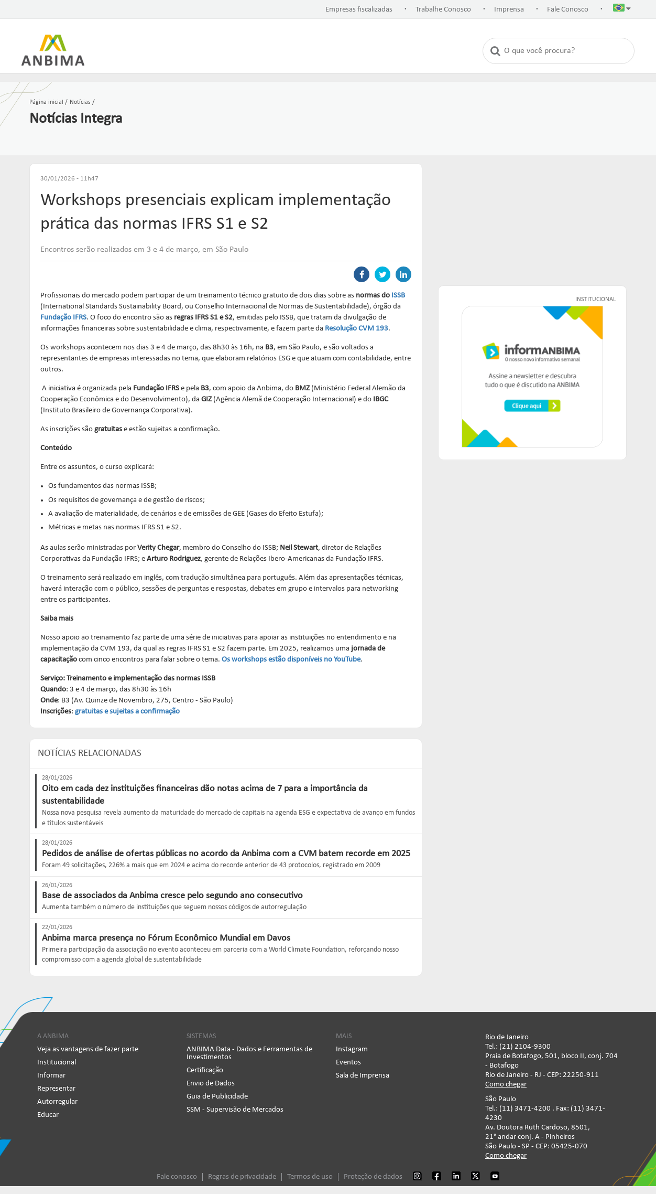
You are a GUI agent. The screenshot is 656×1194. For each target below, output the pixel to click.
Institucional (56, 1063)
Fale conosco (177, 1177)
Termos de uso (310, 1177)
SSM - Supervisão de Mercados (235, 1110)
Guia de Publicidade (217, 1097)
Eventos (348, 1063)
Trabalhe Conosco (443, 10)
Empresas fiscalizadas (358, 10)
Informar (51, 1076)
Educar (48, 1115)
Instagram (352, 1049)
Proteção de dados (373, 1177)
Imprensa (509, 10)
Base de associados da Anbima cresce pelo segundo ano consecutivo (172, 896)
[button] (622, 10)
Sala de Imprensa (362, 1076)
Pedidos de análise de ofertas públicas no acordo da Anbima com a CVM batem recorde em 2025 (226, 854)
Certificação (205, 1070)
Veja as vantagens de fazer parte (87, 1049)
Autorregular (57, 1102)
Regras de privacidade (242, 1177)
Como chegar (506, 1085)
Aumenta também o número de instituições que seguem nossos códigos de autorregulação (174, 907)
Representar (56, 1089)
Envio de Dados (211, 1084)
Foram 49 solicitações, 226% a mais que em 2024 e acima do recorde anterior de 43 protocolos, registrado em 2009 (211, 865)
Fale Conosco (567, 10)
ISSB (398, 296)
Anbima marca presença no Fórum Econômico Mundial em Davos (166, 938)
